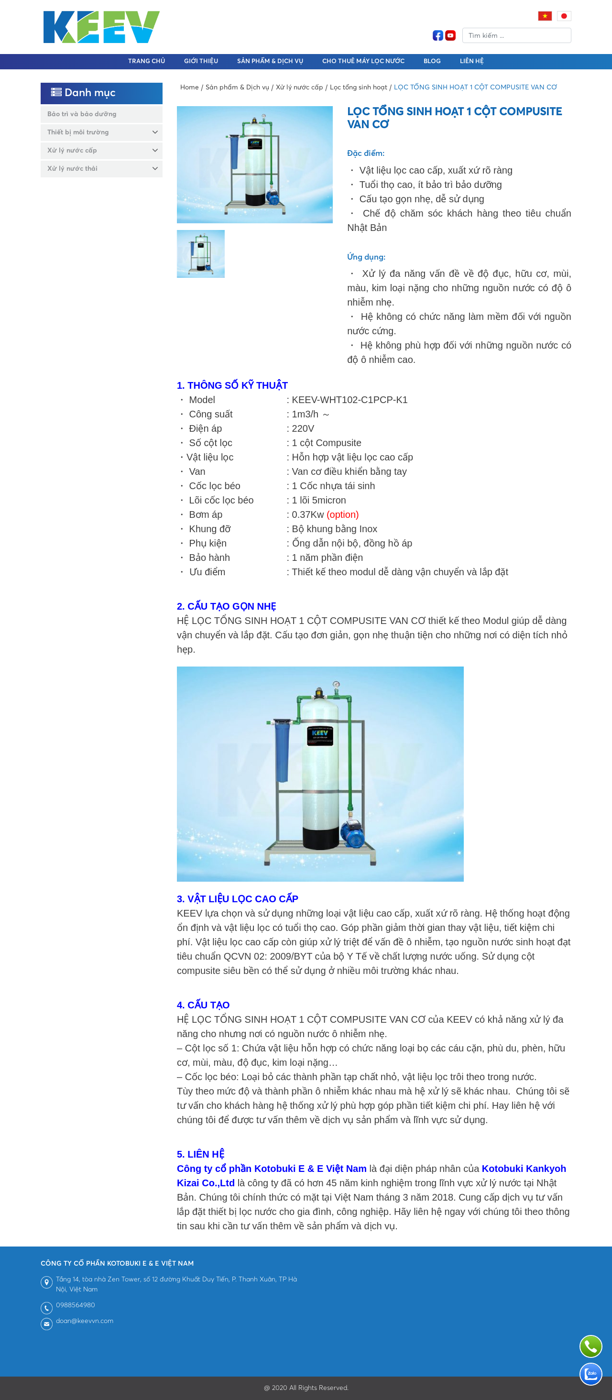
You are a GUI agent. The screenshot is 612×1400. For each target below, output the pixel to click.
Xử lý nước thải (72, 168)
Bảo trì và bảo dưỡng (81, 114)
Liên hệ (472, 61)
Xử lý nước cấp (72, 150)
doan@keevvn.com (84, 1321)
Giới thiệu (201, 61)
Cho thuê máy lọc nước (363, 61)
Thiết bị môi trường (78, 132)
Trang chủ (146, 61)
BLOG (432, 61)
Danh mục (83, 93)
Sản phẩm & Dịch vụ (270, 61)
